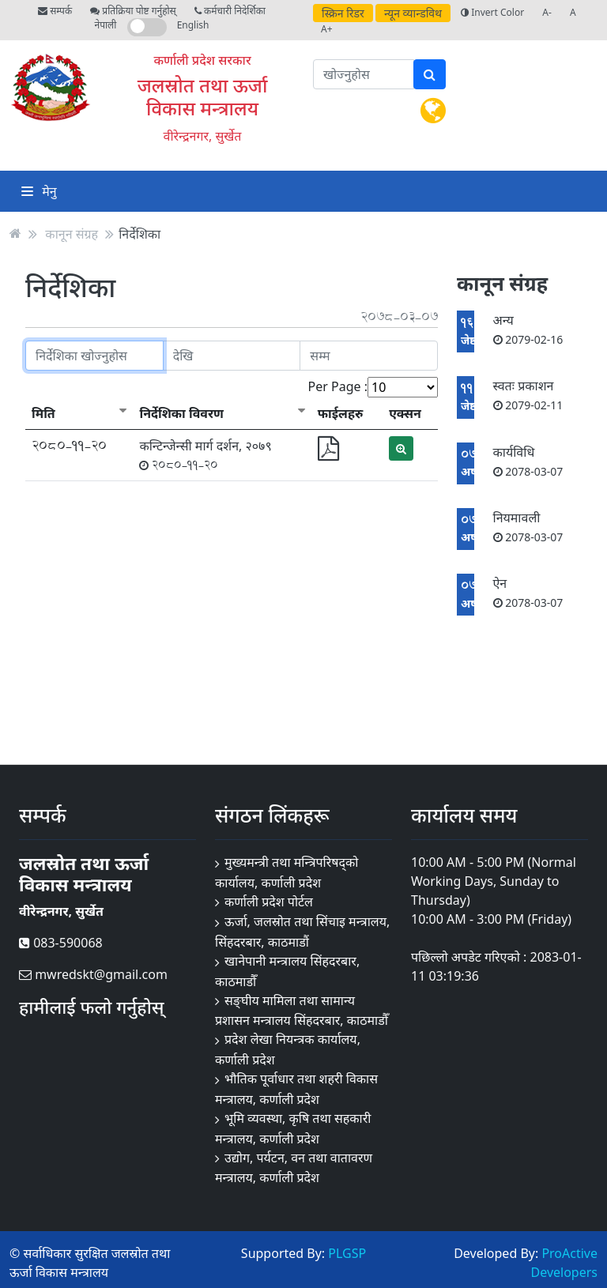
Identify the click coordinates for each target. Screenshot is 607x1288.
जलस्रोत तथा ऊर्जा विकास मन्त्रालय (203, 96)
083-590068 (61, 942)
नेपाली (106, 25)
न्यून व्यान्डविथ (413, 13)
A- (547, 12)
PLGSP (347, 1253)
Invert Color (492, 12)
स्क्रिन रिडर (343, 13)
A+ (327, 29)
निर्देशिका (139, 233)
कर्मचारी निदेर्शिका (230, 10)
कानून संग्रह (71, 233)
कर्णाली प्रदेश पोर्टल (268, 901)
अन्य (528, 329)
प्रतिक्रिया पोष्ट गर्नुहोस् (132, 10)
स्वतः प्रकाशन (528, 394)
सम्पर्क (55, 10)
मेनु (39, 191)
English (193, 25)
